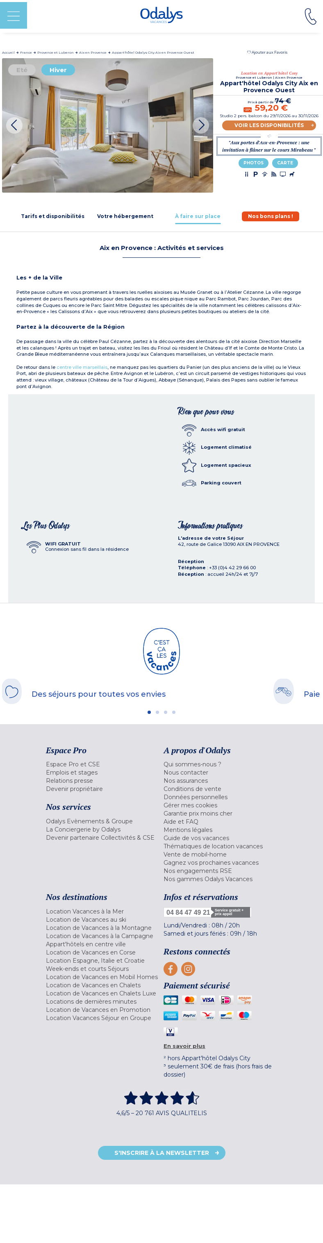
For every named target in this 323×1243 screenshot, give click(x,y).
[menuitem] (102, 764)
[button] (267, 52)
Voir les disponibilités (269, 125)
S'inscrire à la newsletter (161, 1153)
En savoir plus (184, 1046)
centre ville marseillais (82, 367)
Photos (253, 163)
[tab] (52, 216)
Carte (285, 163)
